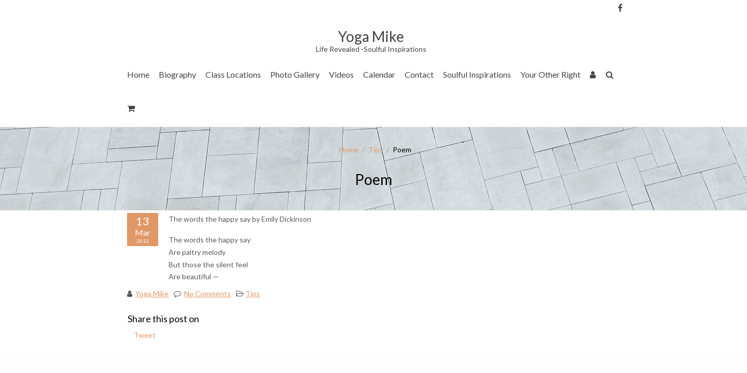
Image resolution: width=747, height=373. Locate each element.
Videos (341, 74)
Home (138, 74)
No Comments (207, 293)
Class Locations (233, 74)
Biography (177, 74)
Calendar (379, 74)
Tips (375, 149)
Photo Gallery (295, 74)
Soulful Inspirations (477, 74)
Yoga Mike (152, 293)
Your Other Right (550, 74)
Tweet (145, 335)
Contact (419, 74)
